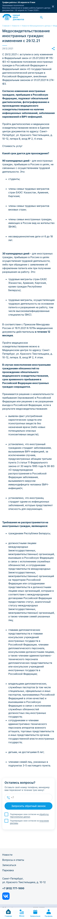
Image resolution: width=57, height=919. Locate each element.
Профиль (48, 913)
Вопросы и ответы (13, 859)
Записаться (9, 865)
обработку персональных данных (29, 815)
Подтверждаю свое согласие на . (29, 815)
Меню (21, 913)
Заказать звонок (51, 17)
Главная (8, 913)
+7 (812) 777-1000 (13, 888)
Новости (7, 854)
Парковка (8, 870)
